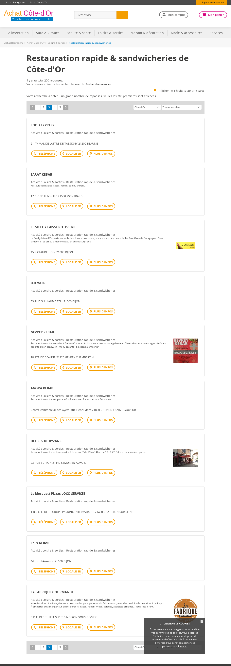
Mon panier (216, 15)
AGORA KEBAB (42, 383)
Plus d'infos (101, 153)
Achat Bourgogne (15, 2)
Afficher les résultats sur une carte (181, 91)
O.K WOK (38, 280)
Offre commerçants (174, 660)
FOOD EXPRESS (42, 125)
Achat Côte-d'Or (38, 2)
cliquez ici (181, 646)
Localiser (72, 153)
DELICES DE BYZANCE (47, 435)
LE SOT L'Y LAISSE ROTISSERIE (53, 225)
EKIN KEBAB (40, 535)
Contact (153, 660)
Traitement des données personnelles (121, 660)
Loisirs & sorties (56, 42)
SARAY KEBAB (41, 173)
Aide (47, 660)
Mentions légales (84, 660)
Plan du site (62, 660)
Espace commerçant (213, 2)
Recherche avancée (98, 84)
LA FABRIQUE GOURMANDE (52, 583)
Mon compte (176, 15)
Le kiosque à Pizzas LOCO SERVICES (58, 486)
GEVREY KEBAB (42, 328)
